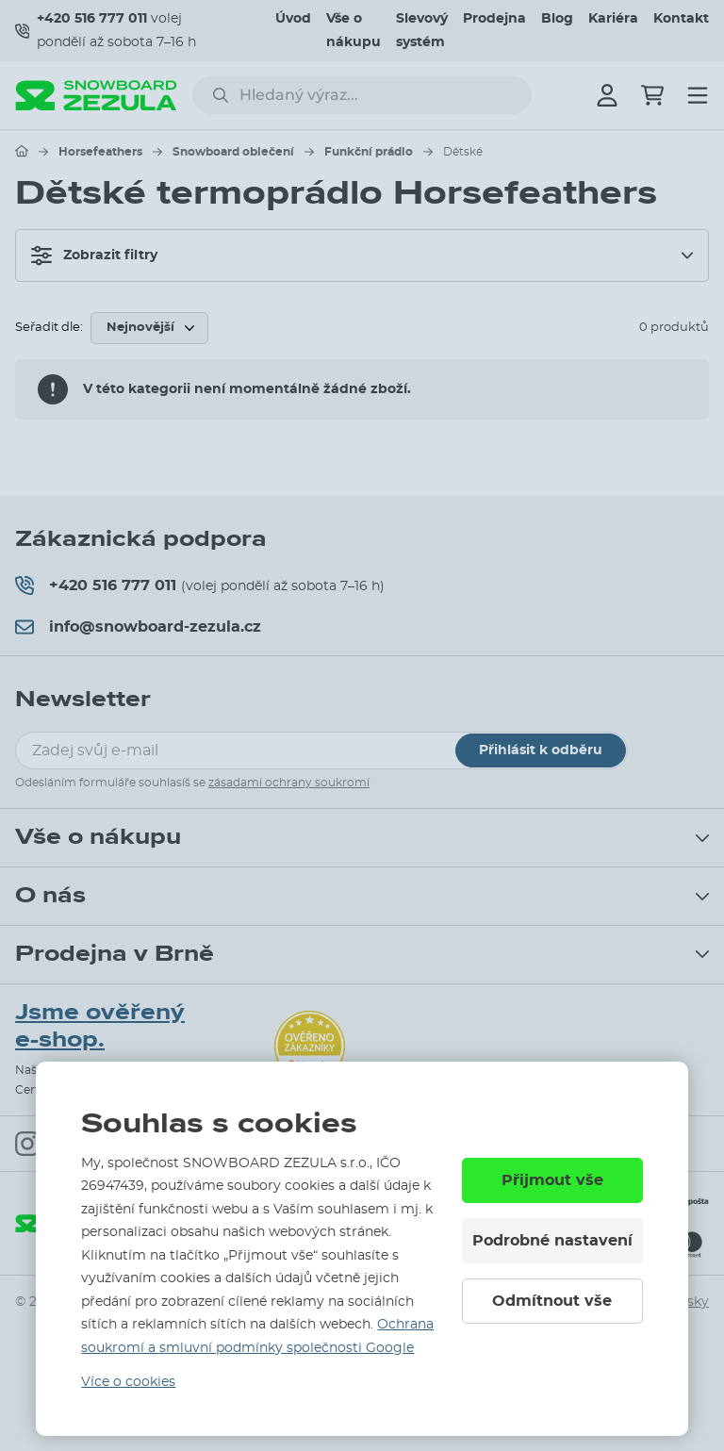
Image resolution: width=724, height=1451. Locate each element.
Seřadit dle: (49, 328)
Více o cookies (128, 1382)
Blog (557, 18)
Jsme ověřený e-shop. (100, 1025)
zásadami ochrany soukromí (289, 782)
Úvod (293, 18)
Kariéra (613, 18)
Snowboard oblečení (233, 151)
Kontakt (681, 18)
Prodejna (494, 18)
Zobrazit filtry (94, 255)
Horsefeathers (100, 151)
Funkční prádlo (368, 151)
